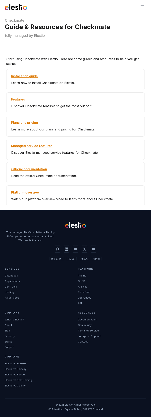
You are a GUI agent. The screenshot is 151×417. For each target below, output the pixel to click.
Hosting (9, 292)
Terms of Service (88, 330)
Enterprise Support (89, 336)
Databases (11, 275)
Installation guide (24, 76)
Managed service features (31, 146)
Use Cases (84, 297)
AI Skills (82, 286)
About (8, 325)
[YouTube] (75, 249)
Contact (83, 341)
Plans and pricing (24, 123)
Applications (12, 281)
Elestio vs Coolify (15, 385)
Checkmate (14, 20)
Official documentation (29, 169)
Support (9, 347)
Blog (7, 330)
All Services (12, 297)
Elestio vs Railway (15, 368)
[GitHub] (57, 249)
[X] (84, 249)
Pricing (82, 275)
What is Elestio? (14, 319)
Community (85, 325)
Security (10, 336)
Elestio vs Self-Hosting (18, 380)
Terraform (84, 292)
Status (8, 341)
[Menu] (142, 7)
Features (18, 99)
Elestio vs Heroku (15, 363)
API (80, 303)
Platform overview (25, 192)
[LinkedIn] (66, 249)
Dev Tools (11, 286)
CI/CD (81, 281)
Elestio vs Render (15, 374)
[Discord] (93, 249)
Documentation (87, 319)
